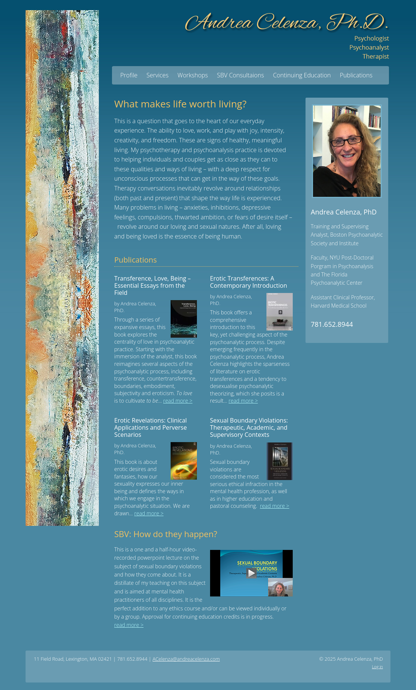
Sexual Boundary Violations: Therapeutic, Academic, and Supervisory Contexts (249, 427)
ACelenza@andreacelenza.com (186, 658)
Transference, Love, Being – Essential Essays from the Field (152, 285)
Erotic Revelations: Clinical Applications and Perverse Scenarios (150, 427)
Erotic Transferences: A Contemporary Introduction (248, 282)
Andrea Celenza (286, 32)
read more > (177, 400)
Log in (377, 666)
